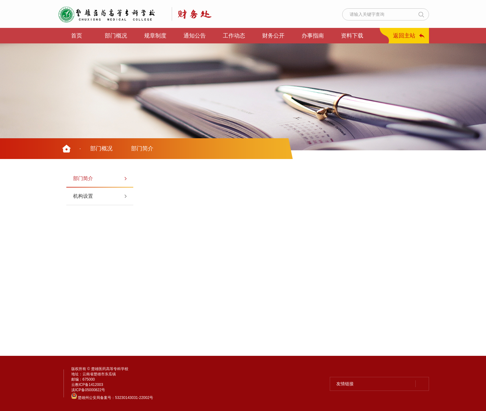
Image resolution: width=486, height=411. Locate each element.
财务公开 (273, 36)
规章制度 (155, 36)
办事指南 (313, 36)
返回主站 (404, 36)
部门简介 (142, 148)
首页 (76, 36)
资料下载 (352, 36)
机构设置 (83, 196)
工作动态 (234, 36)
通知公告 (194, 36)
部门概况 (116, 36)
